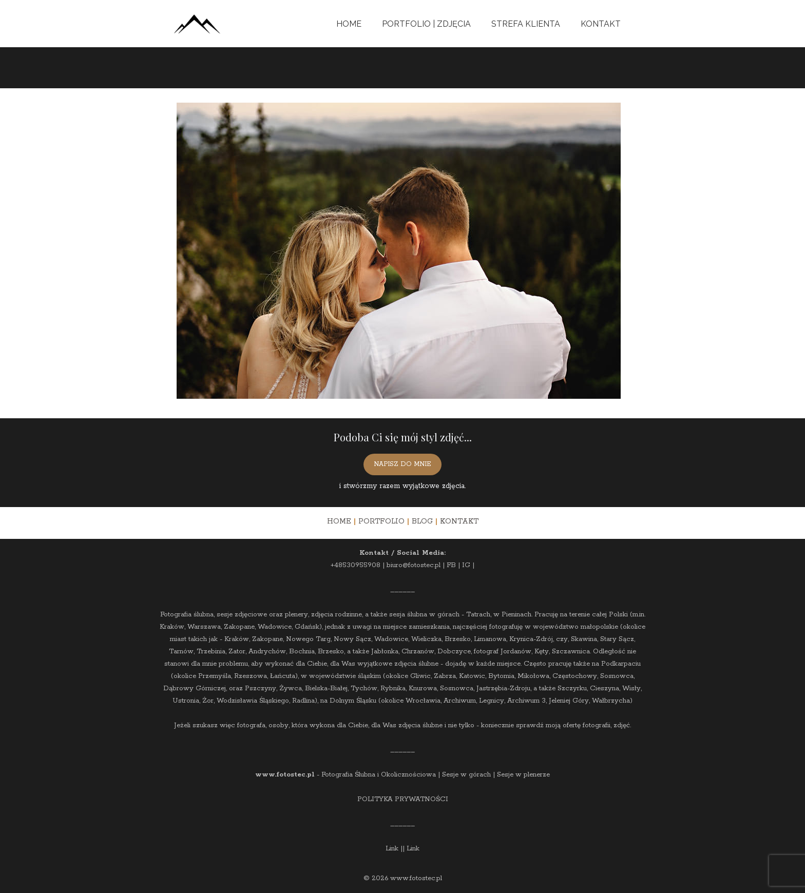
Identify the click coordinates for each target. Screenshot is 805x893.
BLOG (422, 521)
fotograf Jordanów (502, 651)
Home (348, 24)
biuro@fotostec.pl (413, 565)
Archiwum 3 (526, 700)
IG (466, 565)
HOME (339, 521)
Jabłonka (384, 651)
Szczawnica (571, 651)
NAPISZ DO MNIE (402, 464)
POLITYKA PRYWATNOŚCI (402, 799)
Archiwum (460, 700)
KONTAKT (459, 521)
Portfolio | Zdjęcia (426, 24)
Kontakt (601, 24)
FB (451, 565)
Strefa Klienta (525, 24)
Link (392, 848)
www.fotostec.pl (285, 774)
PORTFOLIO (381, 521)
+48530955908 (355, 565)
